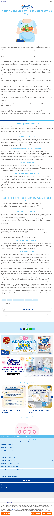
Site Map (3, 485)
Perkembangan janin (28, 300)
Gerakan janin (9, 300)
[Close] (51, 505)
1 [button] (21, 417)
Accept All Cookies (35, 513)
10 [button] (32, 416)
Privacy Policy (15, 509)
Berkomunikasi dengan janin (18, 300)
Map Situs (13, 493)
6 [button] (27, 417)
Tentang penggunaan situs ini (13, 496)
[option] (14, 399)
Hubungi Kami (5, 487)
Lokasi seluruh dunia (40, 493)
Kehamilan (4, 300)
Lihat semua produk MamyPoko (26, 441)
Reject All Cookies (47, 513)
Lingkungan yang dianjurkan (40, 496)
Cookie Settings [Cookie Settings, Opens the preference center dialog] (6, 513)
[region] (27, 509)
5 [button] (26, 417)
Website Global (5, 490)
